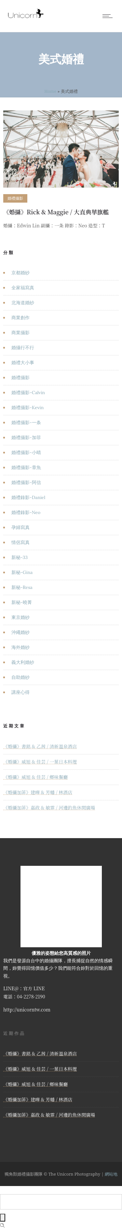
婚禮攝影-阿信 (26, 482)
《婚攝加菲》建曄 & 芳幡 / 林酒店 (37, 792)
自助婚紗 (20, 677)
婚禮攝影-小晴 (26, 452)
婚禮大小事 (22, 362)
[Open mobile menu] (108, 15)
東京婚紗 (20, 617)
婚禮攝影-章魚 (26, 467)
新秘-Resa (22, 587)
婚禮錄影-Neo (25, 512)
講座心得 (20, 692)
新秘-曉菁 (21, 602)
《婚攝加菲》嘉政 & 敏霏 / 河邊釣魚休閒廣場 (49, 807)
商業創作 (20, 318)
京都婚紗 (20, 273)
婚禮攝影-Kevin (27, 407)
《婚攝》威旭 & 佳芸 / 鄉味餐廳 (35, 777)
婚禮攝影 (20, 377)
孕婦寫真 (20, 527)
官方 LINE (34, 988)
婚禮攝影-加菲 (26, 437)
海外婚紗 (20, 647)
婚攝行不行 (22, 347)
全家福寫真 (22, 288)
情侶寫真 (20, 542)
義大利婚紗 (22, 662)
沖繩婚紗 (20, 632)
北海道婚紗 (22, 303)
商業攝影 (20, 333)
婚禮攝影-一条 (26, 422)
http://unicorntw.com (26, 1009)
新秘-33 (19, 557)
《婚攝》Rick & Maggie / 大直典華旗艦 (56, 211)
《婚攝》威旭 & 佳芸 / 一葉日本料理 (40, 761)
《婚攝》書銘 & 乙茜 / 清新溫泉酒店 (40, 746)
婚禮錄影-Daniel (28, 497)
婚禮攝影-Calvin (28, 392)
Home (50, 91)
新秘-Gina (22, 572)
